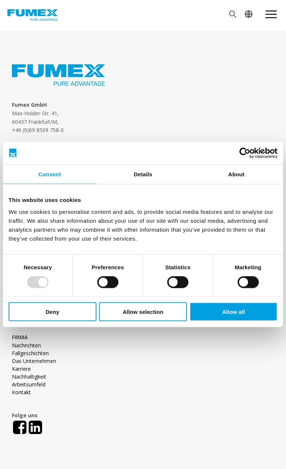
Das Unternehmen (34, 360)
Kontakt (21, 392)
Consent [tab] (49, 174)
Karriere (21, 368)
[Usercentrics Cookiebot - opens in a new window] (244, 152)
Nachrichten (26, 345)
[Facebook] (20, 427)
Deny (52, 312)
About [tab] (236, 174)
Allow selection (143, 312)
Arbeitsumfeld (28, 384)
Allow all (233, 312)
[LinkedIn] (35, 427)
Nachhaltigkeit (29, 376)
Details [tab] (143, 174)
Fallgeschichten (30, 353)
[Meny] (271, 14)
